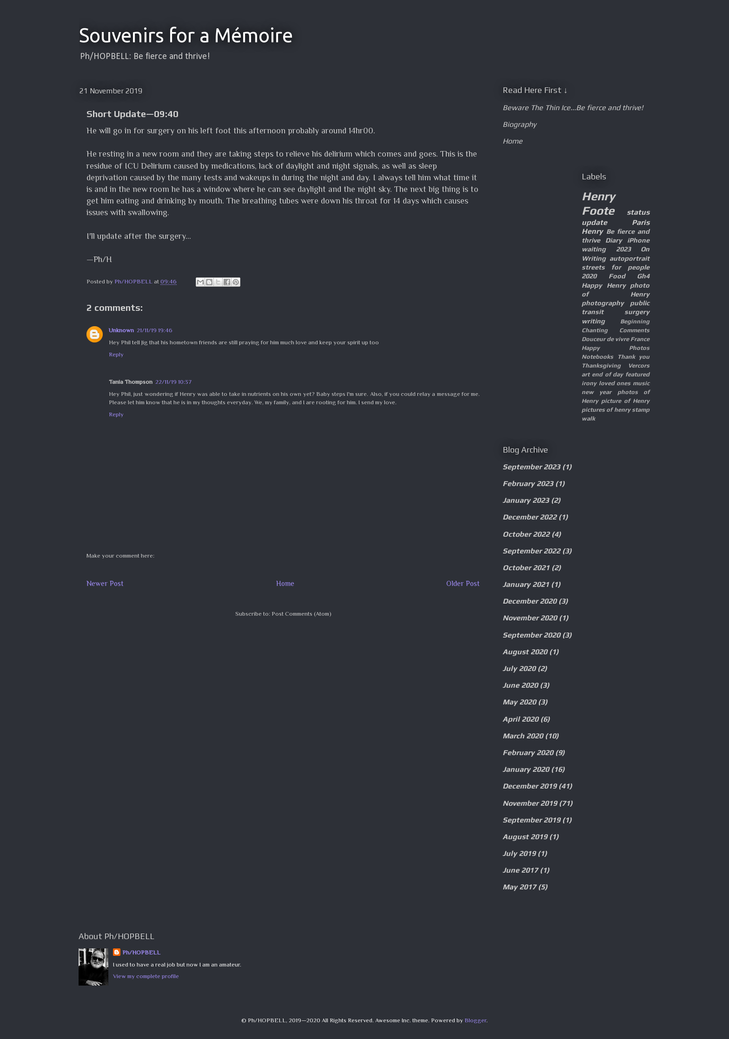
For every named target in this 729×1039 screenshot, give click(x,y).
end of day (607, 374)
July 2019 (519, 853)
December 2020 (530, 601)
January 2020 (526, 769)
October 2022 (526, 534)
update (594, 222)
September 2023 (531, 466)
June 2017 (520, 870)
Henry (592, 231)
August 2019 (525, 836)
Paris (640, 222)
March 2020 (523, 735)
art (586, 374)
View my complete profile (146, 976)
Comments (634, 330)
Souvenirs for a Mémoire (186, 35)
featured (637, 374)
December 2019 (530, 786)
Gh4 (643, 276)
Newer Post (105, 583)
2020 (589, 276)
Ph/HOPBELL (141, 952)
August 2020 (525, 651)
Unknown (121, 330)
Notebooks (597, 356)
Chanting (595, 330)
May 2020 (519, 701)
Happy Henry (604, 285)
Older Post (463, 583)
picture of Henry (625, 400)
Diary (613, 240)
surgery (636, 312)
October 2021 (526, 567)
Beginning (634, 321)
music (641, 383)
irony (589, 383)
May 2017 (519, 886)
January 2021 (526, 584)
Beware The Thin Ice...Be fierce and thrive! (573, 107)
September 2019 (531, 819)
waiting (594, 249)
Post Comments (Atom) (301, 613)
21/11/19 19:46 (154, 330)
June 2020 (520, 685)
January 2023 (526, 500)
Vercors (638, 365)
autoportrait (629, 258)
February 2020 (528, 752)
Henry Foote (598, 203)
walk (588, 418)
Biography (519, 124)
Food (617, 276)
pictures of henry (606, 409)
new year (596, 391)
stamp (640, 409)
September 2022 (531, 550)
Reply (116, 354)
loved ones (615, 383)
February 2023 (528, 483)
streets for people (615, 267)
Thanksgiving (601, 365)
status (638, 212)
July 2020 (519, 668)
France (639, 338)
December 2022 (530, 517)
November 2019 (530, 803)
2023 (623, 249)
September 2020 (531, 635)
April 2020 (520, 719)
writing (593, 321)
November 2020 (530, 617)
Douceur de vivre (605, 338)
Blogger (475, 1020)
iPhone (638, 240)
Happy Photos (615, 347)
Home (285, 583)
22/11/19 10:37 (173, 381)
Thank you (633, 356)
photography (603, 303)
